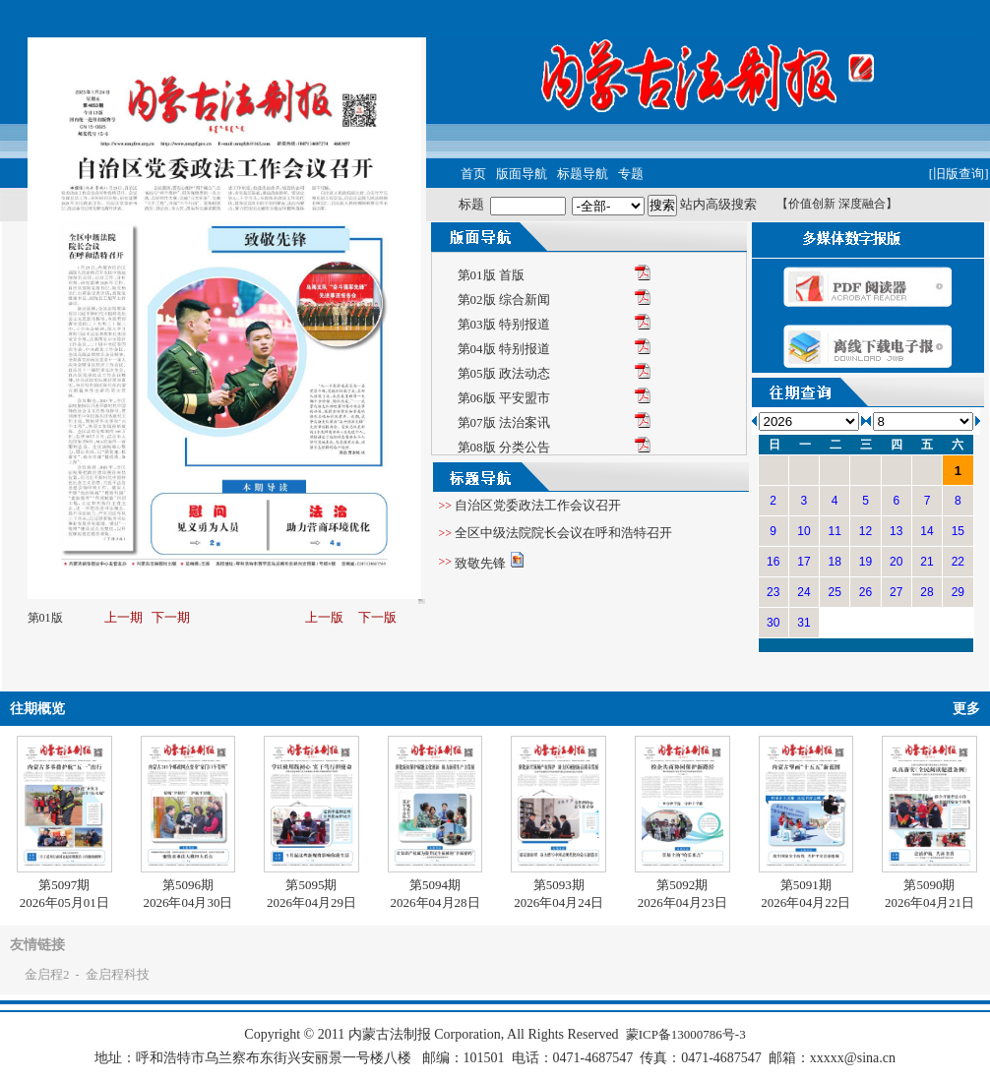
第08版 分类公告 (504, 447)
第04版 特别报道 (504, 348)
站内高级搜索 (718, 204)
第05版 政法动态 (504, 373)
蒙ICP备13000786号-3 (686, 1034)
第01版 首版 (491, 275)
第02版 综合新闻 (504, 299)
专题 (631, 173)
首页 (473, 173)
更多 (966, 708)
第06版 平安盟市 (504, 397)
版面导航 (521, 173)
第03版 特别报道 (504, 324)
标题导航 (582, 173)
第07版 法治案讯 (504, 422)
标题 (471, 204)
